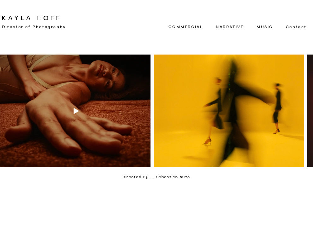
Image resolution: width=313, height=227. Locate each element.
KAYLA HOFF (31, 18)
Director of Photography (34, 27)
